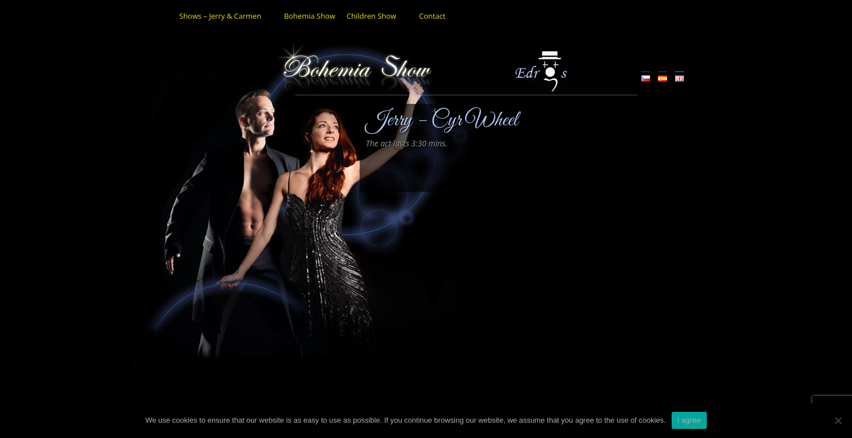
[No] (837, 420)
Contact (432, 15)
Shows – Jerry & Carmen (220, 15)
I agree (689, 420)
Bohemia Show (309, 15)
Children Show (372, 15)
